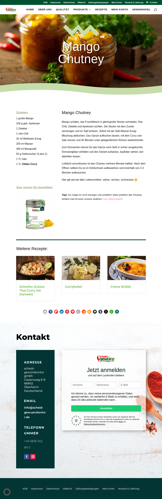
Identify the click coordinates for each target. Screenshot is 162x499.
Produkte (80, 9)
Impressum (55, 3)
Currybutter (73, 286)
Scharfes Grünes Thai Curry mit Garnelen (32, 290)
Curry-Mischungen (112, 199)
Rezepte (101, 9)
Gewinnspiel (141, 9)
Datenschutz (69, 3)
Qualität (62, 9)
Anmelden (106, 408)
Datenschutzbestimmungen (94, 424)
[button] (45, 312)
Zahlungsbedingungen (98, 3)
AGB (45, 3)
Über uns (45, 9)
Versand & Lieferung (134, 3)
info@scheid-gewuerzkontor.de (35, 412)
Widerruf (81, 3)
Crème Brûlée (121, 286)
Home (30, 9)
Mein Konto (117, 3)
